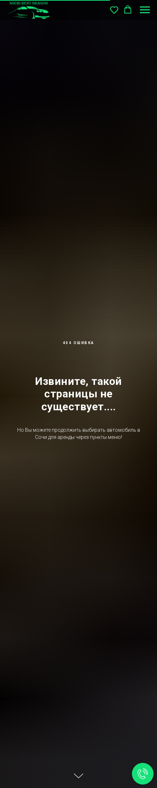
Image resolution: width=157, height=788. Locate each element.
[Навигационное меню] (145, 10)
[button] (114, 9)
